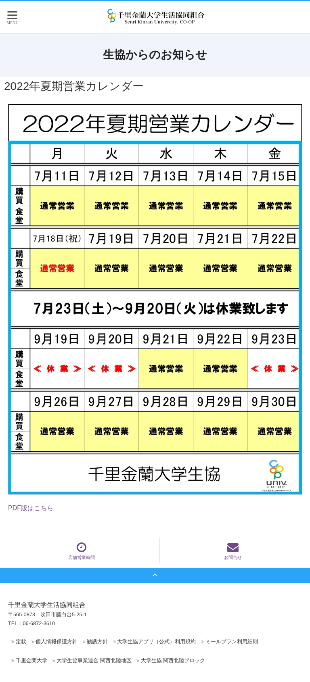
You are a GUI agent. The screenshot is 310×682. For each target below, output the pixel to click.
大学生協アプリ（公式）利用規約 (156, 641)
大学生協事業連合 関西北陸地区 (94, 660)
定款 (21, 641)
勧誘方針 (97, 641)
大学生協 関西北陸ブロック (173, 660)
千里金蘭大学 (31, 660)
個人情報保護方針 (57, 641)
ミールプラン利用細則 (231, 641)
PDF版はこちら (30, 508)
